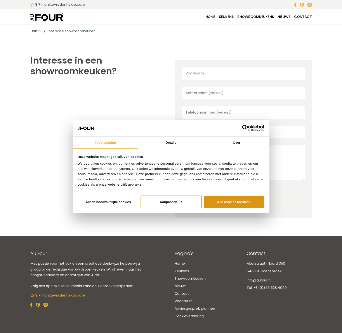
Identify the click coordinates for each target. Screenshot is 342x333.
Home (210, 16)
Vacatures (184, 301)
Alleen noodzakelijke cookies (108, 202)
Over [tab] (236, 142)
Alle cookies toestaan (233, 202)
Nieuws (284, 16)
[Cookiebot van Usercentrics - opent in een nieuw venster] (245, 128)
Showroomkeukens (255, 16)
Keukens (226, 16)
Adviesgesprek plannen (195, 308)
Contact (303, 16)
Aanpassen (171, 202)
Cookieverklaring (189, 316)
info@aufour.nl (259, 280)
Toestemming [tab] (105, 142)
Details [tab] (171, 142)
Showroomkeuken (190, 278)
